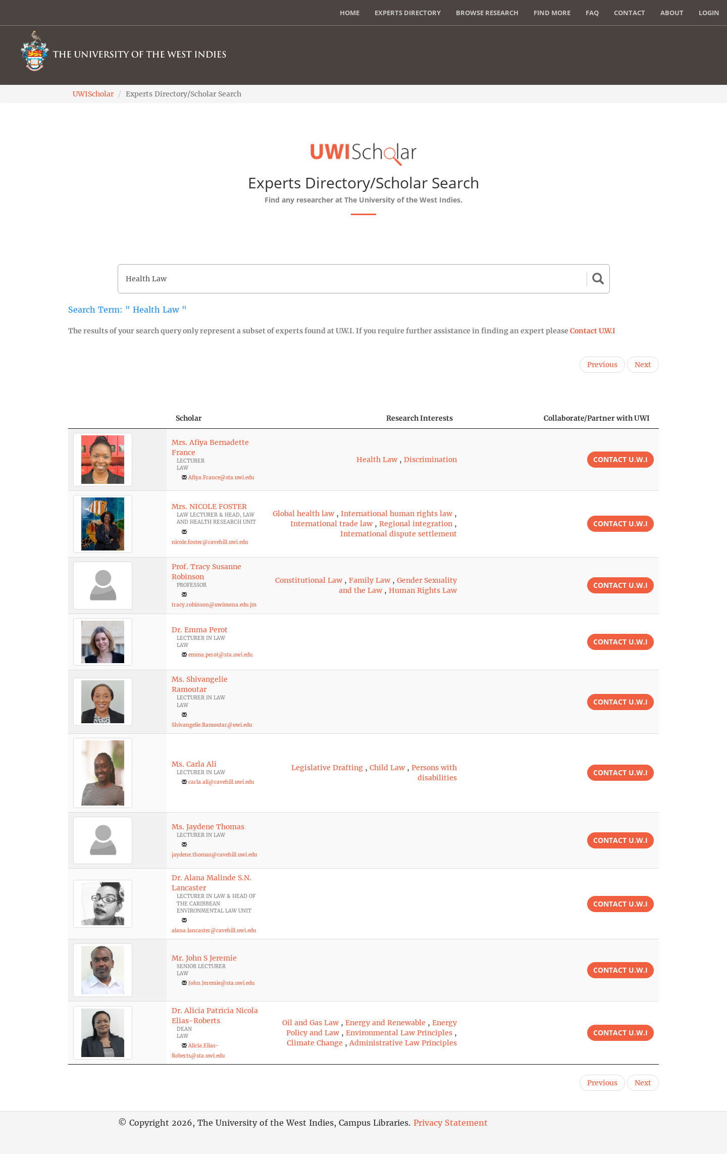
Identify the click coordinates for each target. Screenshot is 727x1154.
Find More (552, 12)
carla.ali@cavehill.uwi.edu (221, 782)
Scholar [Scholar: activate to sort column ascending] (189, 418)
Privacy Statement (450, 1123)
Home (349, 12)
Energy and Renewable (385, 1022)
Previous (602, 364)
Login (709, 12)
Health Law (376, 459)
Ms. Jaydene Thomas (208, 826)
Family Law (369, 580)
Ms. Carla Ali (194, 764)
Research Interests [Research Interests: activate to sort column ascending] (419, 418)
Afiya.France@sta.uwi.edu (221, 477)
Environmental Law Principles (399, 1032)
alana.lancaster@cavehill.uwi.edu (214, 930)
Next (643, 364)
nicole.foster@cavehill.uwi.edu (210, 542)
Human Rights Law (423, 590)
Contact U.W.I (592, 330)
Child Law (387, 767)
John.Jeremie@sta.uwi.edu (221, 983)
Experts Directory (408, 12)
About (672, 12)
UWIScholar (93, 93)
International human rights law (396, 513)
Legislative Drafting (327, 767)
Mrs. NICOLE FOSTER (209, 506)
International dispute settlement (398, 533)
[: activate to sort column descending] (117, 418)
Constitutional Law (308, 580)
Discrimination (430, 459)
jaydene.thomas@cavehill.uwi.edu (214, 854)
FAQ (592, 12)
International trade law (331, 523)
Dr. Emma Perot (200, 629)
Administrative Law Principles (403, 1042)
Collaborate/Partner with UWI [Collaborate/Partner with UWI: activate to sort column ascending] (597, 418)
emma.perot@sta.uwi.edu (220, 654)
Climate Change (315, 1042)
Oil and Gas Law (310, 1022)
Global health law (303, 513)
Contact (629, 12)
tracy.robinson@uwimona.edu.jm (214, 604)
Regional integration (415, 523)
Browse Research (487, 12)
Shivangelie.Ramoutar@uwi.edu (212, 725)
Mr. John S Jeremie (204, 958)
